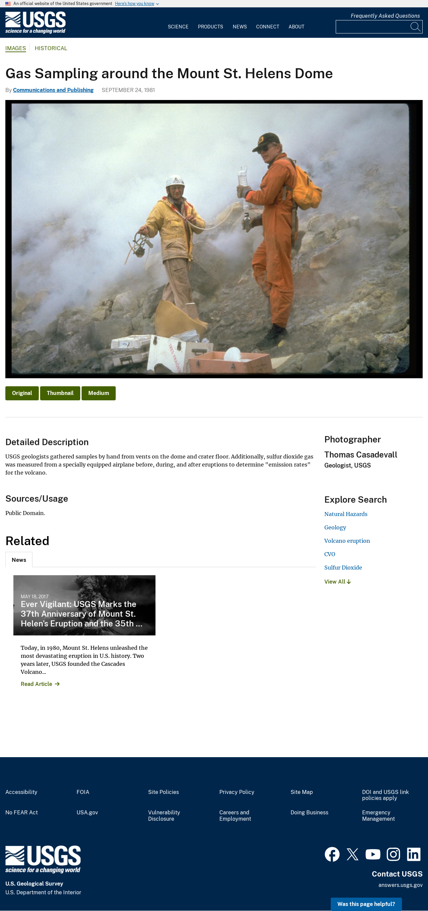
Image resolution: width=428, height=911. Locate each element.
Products (210, 26)
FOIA (83, 792)
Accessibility (21, 792)
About (296, 26)
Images (15, 48)
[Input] (379, 26)
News (240, 26)
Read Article (36, 684)
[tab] (18, 559)
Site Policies (163, 792)
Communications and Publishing (53, 90)
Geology (335, 527)
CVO (329, 554)
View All (337, 582)
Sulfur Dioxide (343, 567)
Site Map (302, 792)
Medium (98, 393)
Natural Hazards (345, 514)
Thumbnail (60, 393)
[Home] (35, 32)
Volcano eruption (347, 540)
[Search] (416, 26)
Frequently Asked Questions (385, 16)
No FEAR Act (21, 813)
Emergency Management (378, 816)
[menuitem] (178, 22)
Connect (267, 26)
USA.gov (87, 813)
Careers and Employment (235, 816)
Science (178, 26)
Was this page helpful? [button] (366, 904)
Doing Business (309, 813)
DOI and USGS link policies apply (385, 795)
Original (22, 393)
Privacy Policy (236, 792)
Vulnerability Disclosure (164, 816)
